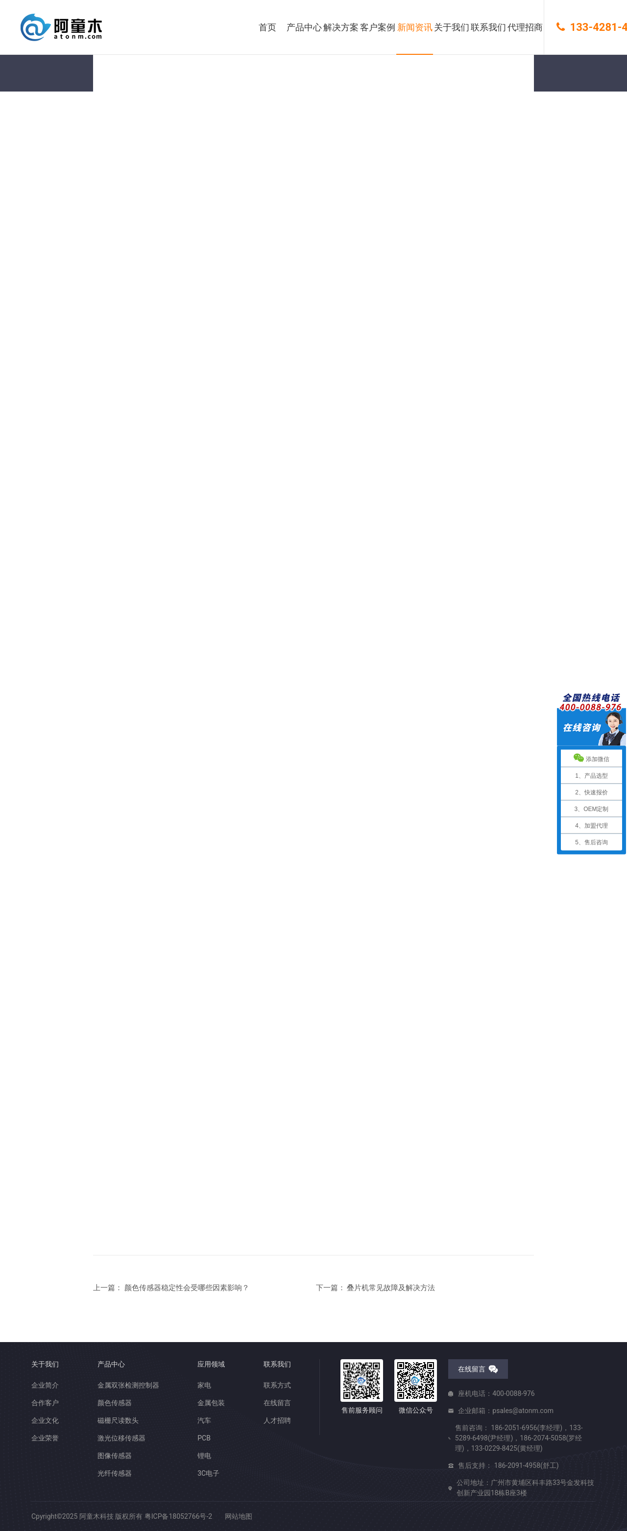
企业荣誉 (45, 1438)
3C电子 (208, 1473)
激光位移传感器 (121, 1438)
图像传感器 (114, 1456)
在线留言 (277, 1403)
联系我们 (488, 27)
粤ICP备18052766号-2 (178, 1516)
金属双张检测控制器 (128, 1385)
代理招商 (525, 27)
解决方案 (341, 27)
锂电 (204, 1456)
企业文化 (45, 1420)
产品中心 (304, 27)
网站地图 (238, 1516)
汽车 (204, 1420)
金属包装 (211, 1403)
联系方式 (277, 1385)
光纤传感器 (114, 1473)
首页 (267, 27)
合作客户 (45, 1403)
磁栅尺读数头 (118, 1420)
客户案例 (377, 27)
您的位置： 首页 (118, 150)
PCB (204, 1438)
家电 (204, 1385)
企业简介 (45, 1385)
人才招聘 (277, 1420)
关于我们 (451, 27)
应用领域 (211, 1364)
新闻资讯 (415, 27)
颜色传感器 (114, 1403)
